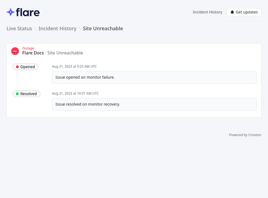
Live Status (19, 28)
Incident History (207, 12)
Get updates (244, 12)
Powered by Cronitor (245, 135)
